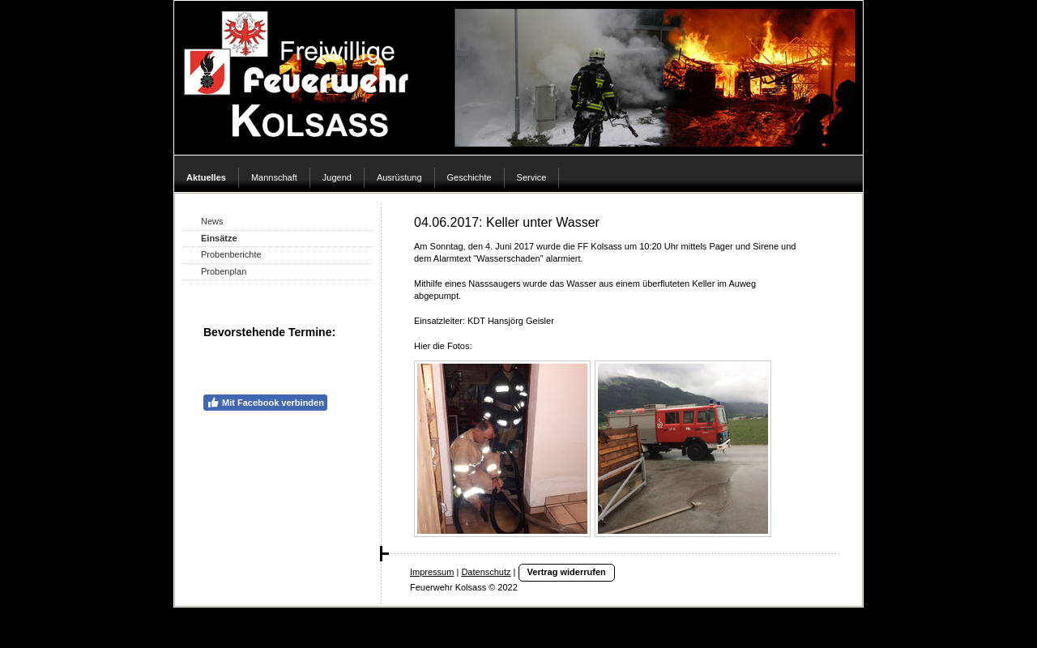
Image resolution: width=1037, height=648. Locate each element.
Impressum (432, 572)
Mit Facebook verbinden (265, 402)
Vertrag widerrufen (566, 572)
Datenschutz (485, 572)
